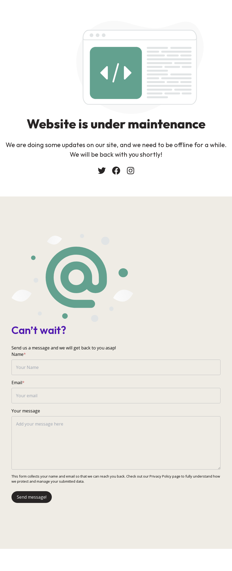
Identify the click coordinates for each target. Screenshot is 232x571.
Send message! (32, 499)
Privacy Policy (161, 478)
